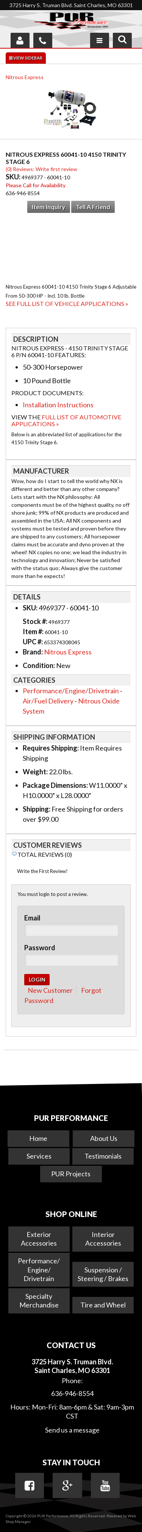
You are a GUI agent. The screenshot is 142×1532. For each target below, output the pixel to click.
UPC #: (33, 642)
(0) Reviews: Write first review (41, 169)
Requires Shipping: (51, 748)
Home (38, 1138)
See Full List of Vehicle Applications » (67, 303)
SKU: (14, 177)
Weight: (35, 772)
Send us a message (72, 1430)
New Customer (50, 990)
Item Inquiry (49, 206)
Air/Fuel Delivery (48, 701)
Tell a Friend (93, 206)
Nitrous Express (25, 77)
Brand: (33, 652)
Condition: (39, 665)
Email (32, 918)
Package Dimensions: (55, 785)
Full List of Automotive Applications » (66, 420)
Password (39, 947)
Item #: (34, 631)
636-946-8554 (72, 1393)
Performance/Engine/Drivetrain (71, 690)
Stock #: (35, 621)
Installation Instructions (58, 405)
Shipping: (36, 809)
